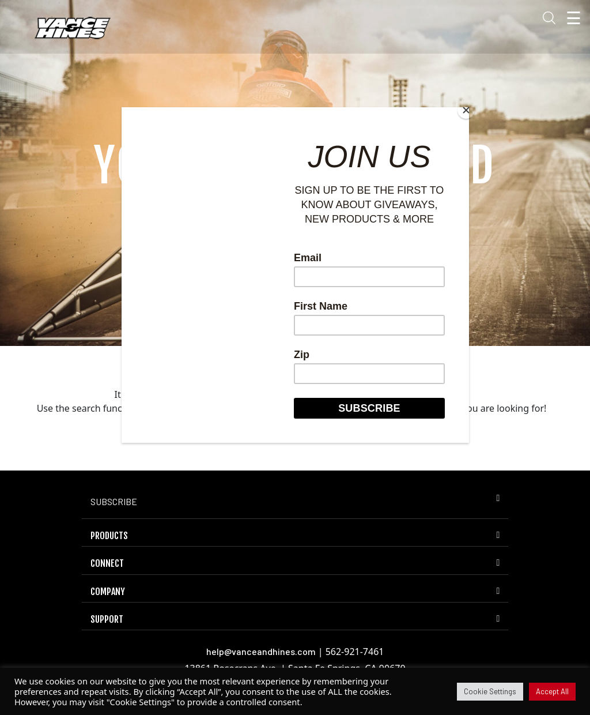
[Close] (466, 110)
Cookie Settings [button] (490, 691)
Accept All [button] (552, 691)
